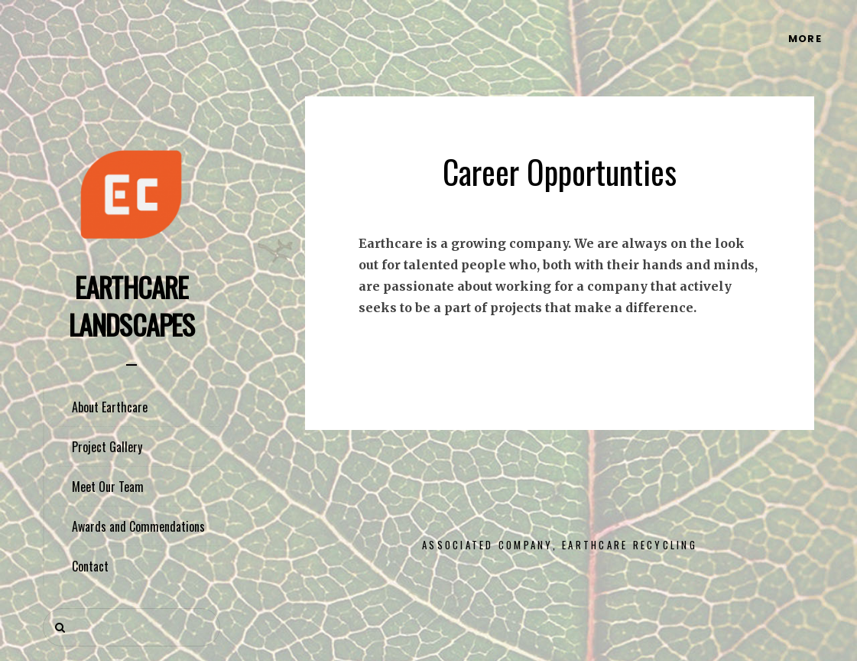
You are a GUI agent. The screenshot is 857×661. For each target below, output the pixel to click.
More (805, 38)
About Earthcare (110, 407)
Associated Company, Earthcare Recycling (559, 544)
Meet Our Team (108, 486)
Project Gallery (107, 447)
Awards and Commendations (138, 526)
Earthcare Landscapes (131, 305)
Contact (90, 566)
